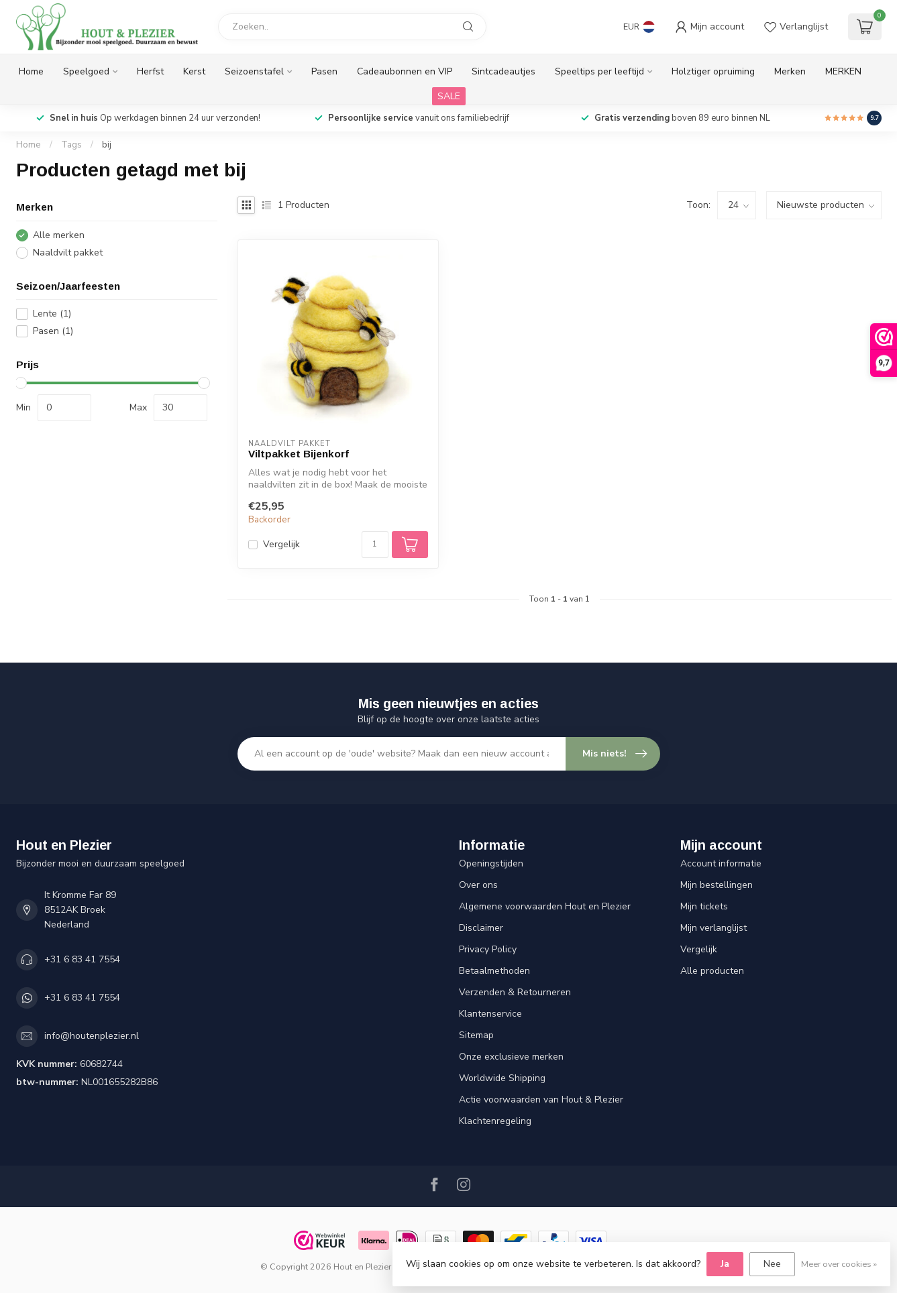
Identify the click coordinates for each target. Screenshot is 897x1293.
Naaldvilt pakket (68, 252)
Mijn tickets (704, 906)
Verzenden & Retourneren (515, 992)
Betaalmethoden (494, 970)
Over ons (478, 885)
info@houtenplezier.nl (91, 1035)
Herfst (150, 71)
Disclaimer (481, 927)
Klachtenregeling (495, 1121)
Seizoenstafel (254, 71)
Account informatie (720, 863)
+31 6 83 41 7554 (82, 959)
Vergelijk (281, 544)
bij (106, 145)
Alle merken (59, 235)
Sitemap (476, 1035)
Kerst (194, 71)
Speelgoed (86, 71)
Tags (71, 145)
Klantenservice (490, 1013)
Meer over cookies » (839, 1264)
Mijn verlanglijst (713, 927)
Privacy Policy (488, 949)
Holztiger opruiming (713, 71)
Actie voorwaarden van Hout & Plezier (541, 1099)
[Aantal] (375, 544)
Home (31, 71)
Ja (725, 1263)
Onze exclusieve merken (511, 1056)
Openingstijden (491, 863)
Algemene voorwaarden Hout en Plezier (545, 906)
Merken (790, 71)
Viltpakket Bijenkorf (298, 453)
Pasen (324, 71)
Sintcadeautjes (503, 71)
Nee (772, 1263)
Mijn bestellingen (716, 885)
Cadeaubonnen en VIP (404, 71)
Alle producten (712, 970)
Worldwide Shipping (502, 1078)
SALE (448, 96)
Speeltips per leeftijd (599, 71)
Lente (52, 313)
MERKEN (843, 71)
